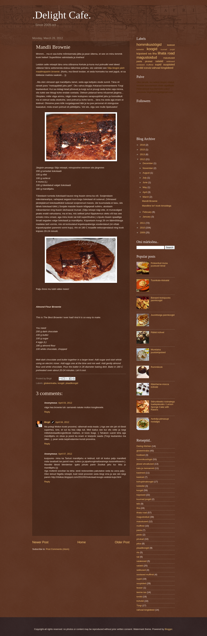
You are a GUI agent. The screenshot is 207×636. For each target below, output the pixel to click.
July (145, 177)
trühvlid (147, 68)
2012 (143, 159)
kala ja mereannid (145, 468)
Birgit (47, 422)
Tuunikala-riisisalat (160, 280)
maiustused (169, 58)
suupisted (169, 64)
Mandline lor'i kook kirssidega (156, 205)
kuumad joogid (168, 49)
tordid (139, 67)
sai (137, 556)
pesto (139, 534)
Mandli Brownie (149, 201)
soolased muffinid (144, 65)
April (145, 192)
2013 (143, 154)
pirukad (148, 61)
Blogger (168, 629)
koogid (61, 383)
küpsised (141, 53)
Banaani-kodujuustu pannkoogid (161, 299)
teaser (139, 587)
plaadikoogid (71, 383)
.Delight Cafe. (61, 15)
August (146, 173)
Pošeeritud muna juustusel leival (159, 264)
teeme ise (141, 592)
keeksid (171, 45)
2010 (143, 227)
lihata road (166, 53)
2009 (143, 232)
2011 (143, 223)
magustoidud (146, 57)
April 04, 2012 (62, 422)
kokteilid (140, 49)
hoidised (140, 455)
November (148, 168)
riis (137, 552)
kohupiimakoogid (144, 481)
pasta (139, 61)
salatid (159, 61)
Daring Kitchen (143, 446)
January (147, 216)
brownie (55, 71)
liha (154, 53)
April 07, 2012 (65, 453)
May (145, 187)
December (148, 163)
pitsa (138, 543)
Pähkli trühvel (157, 332)
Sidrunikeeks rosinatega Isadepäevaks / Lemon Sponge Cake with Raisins (163, 405)
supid (158, 64)
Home (81, 542)
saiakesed (141, 561)
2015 (143, 149)
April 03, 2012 (65, 403)
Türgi (139, 605)
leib (150, 53)
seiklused (170, 61)
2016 (143, 145)
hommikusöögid (149, 44)
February (147, 212)
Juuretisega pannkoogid (163, 315)
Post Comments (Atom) (57, 549)
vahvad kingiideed (162, 67)
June (145, 182)
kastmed (140, 472)
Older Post (122, 542)
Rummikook (157, 367)
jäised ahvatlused (145, 464)
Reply (47, 412)
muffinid (140, 525)
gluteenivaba (50, 383)
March (146, 197)
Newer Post (40, 542)
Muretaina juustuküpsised (158, 350)
